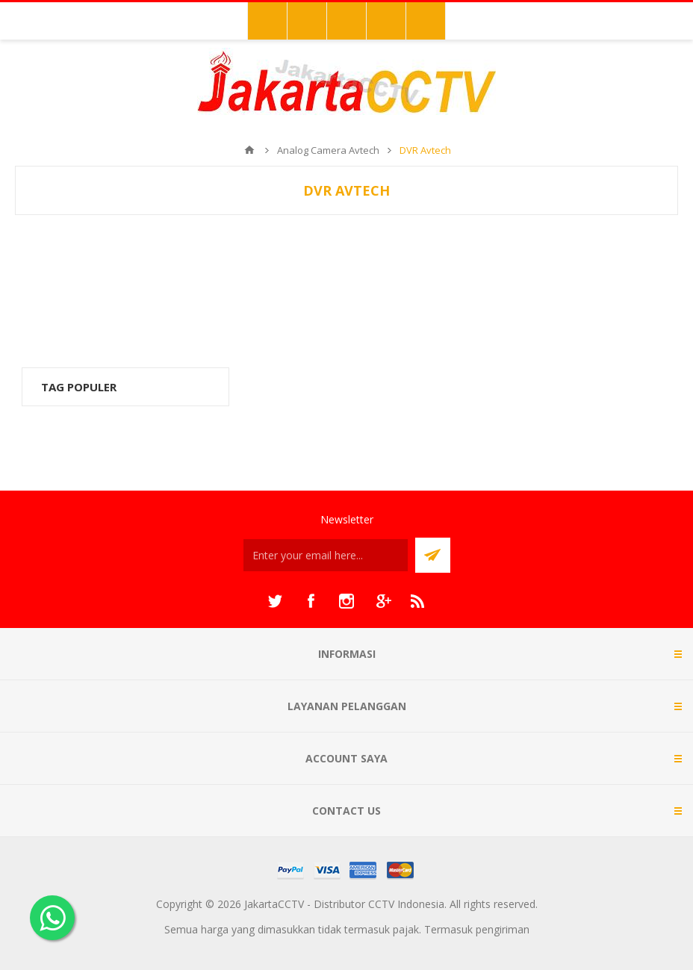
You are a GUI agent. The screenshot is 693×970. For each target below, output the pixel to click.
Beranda (249, 150)
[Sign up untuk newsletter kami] (325, 555)
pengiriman (502, 929)
